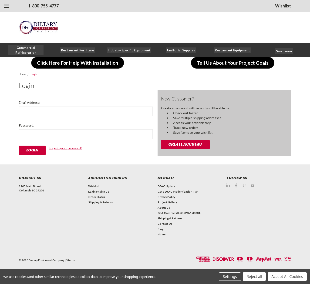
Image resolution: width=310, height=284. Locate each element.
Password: (26, 125)
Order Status (96, 197)
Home (22, 74)
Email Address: (29, 102)
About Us (164, 207)
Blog (161, 229)
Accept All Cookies (287, 276)
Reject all (254, 276)
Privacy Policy (166, 197)
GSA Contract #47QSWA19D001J (179, 213)
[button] (26, 50)
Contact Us (165, 223)
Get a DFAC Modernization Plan (178, 191)
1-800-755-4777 (43, 5)
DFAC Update (166, 186)
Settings (230, 276)
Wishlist (283, 5)
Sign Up (104, 191)
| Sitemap (70, 260)
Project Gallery (167, 202)
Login (34, 74)
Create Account (185, 144)
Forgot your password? (65, 148)
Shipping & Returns (100, 202)
